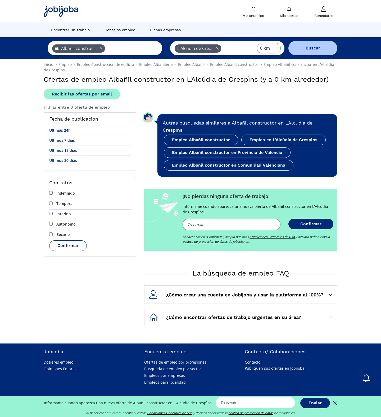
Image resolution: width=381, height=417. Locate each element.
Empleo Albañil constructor (201, 139)
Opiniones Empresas (62, 368)
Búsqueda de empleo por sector (172, 368)
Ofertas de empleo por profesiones (175, 362)
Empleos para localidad (165, 382)
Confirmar (68, 245)
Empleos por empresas (164, 375)
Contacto (252, 362)
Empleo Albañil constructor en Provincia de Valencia (227, 152)
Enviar (315, 402)
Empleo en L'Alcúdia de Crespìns (284, 139)
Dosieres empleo (58, 362)
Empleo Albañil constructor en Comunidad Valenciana (228, 165)
